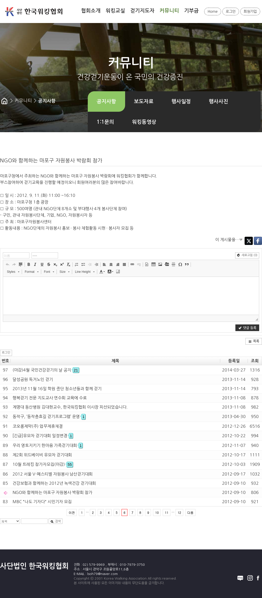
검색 (55, 521)
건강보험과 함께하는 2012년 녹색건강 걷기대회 (54, 483)
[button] (7, 264)
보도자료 (144, 101)
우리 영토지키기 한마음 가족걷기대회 (48, 445)
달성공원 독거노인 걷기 (33, 379)
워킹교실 (115, 10)
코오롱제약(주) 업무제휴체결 (38, 426)
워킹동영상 (144, 122)
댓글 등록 (247, 328)
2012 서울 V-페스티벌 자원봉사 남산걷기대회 (53, 474)
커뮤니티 (169, 10)
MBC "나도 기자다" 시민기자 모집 (42, 502)
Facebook (258, 241)
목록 (253, 341)
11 (166, 512)
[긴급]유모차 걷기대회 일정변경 (43, 436)
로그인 (231, 11)
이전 (72, 512)
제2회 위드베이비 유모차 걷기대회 (42, 455)
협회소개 (91, 10)
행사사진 (218, 101)
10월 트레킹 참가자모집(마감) (43, 464)
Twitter (249, 241)
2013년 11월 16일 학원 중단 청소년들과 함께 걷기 (57, 389)
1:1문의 (105, 122)
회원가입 (250, 11)
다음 (190, 512)
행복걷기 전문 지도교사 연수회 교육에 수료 (50, 398)
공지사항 (106, 101)
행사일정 (181, 101)
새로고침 (247, 255)
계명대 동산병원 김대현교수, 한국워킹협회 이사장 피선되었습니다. (70, 407)
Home (213, 11)
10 (157, 512)
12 (179, 512)
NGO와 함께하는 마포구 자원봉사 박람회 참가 (52, 492)
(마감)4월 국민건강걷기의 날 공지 (46, 370)
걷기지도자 (142, 10)
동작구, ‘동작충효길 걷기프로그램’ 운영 (49, 416)
